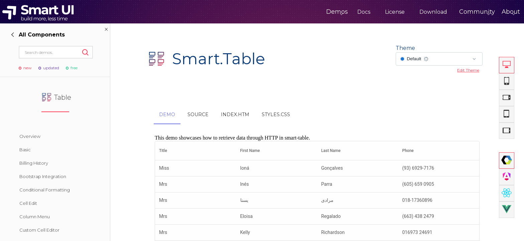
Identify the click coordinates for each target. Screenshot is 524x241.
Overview (29, 136)
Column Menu (34, 216)
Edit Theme (468, 70)
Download (405, 12)
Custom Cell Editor (39, 230)
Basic (25, 149)
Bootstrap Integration (42, 176)
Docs (336, 12)
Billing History (33, 163)
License (367, 12)
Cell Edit (28, 203)
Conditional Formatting (44, 189)
